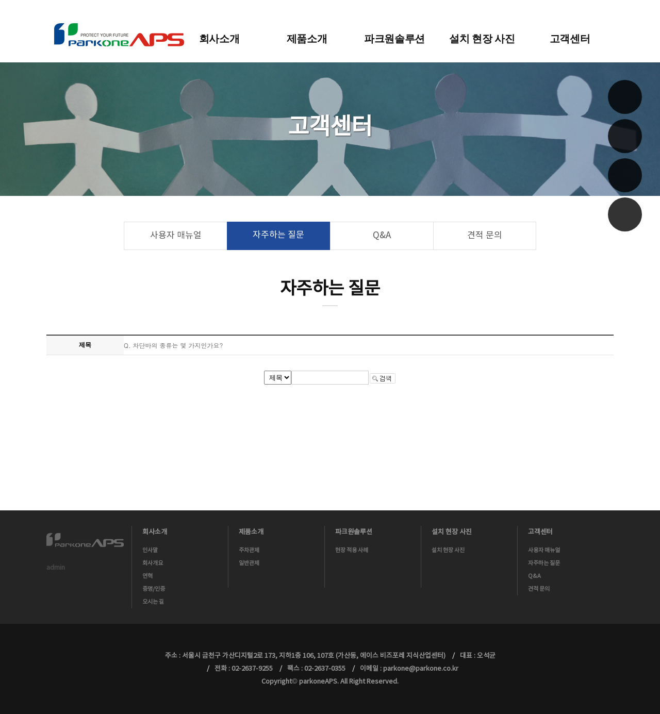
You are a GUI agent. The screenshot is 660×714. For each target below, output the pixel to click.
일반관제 (249, 563)
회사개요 (152, 563)
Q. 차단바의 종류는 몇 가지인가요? (173, 345)
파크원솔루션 (394, 38)
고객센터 (570, 38)
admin (55, 568)
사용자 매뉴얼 (176, 235)
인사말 (150, 550)
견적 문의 (484, 235)
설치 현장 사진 (482, 38)
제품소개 (307, 38)
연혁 (147, 576)
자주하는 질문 (278, 235)
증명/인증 (153, 589)
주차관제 (249, 550)
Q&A (382, 235)
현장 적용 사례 (351, 550)
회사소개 (219, 38)
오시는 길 (153, 602)
